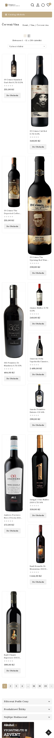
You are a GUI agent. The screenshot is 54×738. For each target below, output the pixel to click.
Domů (25, 25)
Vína (32, 25)
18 (34, 686)
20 (45, 686)
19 (40, 686)
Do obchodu (12, 95)
